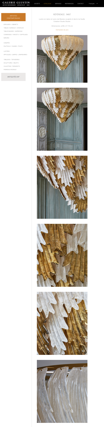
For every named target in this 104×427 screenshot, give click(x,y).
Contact (80, 3)
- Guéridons (18, 31)
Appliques (7, 54)
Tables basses (9, 31)
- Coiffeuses (23, 34)
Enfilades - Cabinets (11, 24)
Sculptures (8, 63)
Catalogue (47, 3)
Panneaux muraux (10, 69)
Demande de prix (62, 30)
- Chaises (14, 46)
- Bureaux (12, 28)
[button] (92, 3)
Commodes (8, 34)
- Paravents (16, 66)
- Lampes (14, 54)
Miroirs (6, 38)
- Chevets (15, 34)
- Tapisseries (15, 59)
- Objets (15, 63)
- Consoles (20, 28)
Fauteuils (7, 46)
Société (37, 3)
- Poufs (19, 46)
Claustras (7, 66)
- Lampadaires (22, 54)
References (69, 3)
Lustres (7, 51)
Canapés (7, 43)
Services (58, 3)
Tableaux (7, 59)
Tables (6, 28)
